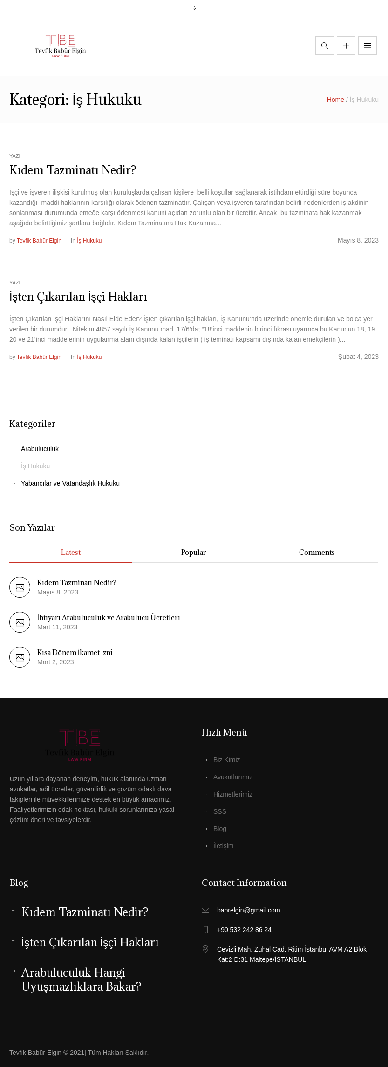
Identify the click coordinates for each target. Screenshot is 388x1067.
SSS (219, 811)
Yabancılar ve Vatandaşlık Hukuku (70, 483)
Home (335, 99)
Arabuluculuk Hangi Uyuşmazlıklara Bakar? (81, 979)
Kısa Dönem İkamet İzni (75, 652)
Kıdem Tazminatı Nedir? (72, 169)
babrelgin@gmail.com (248, 910)
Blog (219, 828)
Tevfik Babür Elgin (39, 240)
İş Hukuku (89, 240)
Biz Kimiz (226, 759)
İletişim (223, 846)
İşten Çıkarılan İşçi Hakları (78, 296)
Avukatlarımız (233, 777)
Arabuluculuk (40, 448)
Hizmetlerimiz (232, 794)
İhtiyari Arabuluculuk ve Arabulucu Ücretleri (108, 617)
